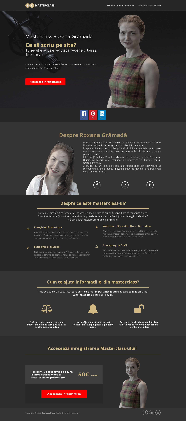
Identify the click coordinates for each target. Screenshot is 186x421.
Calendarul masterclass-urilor (120, 5)
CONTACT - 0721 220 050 (149, 5)
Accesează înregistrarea (45, 81)
